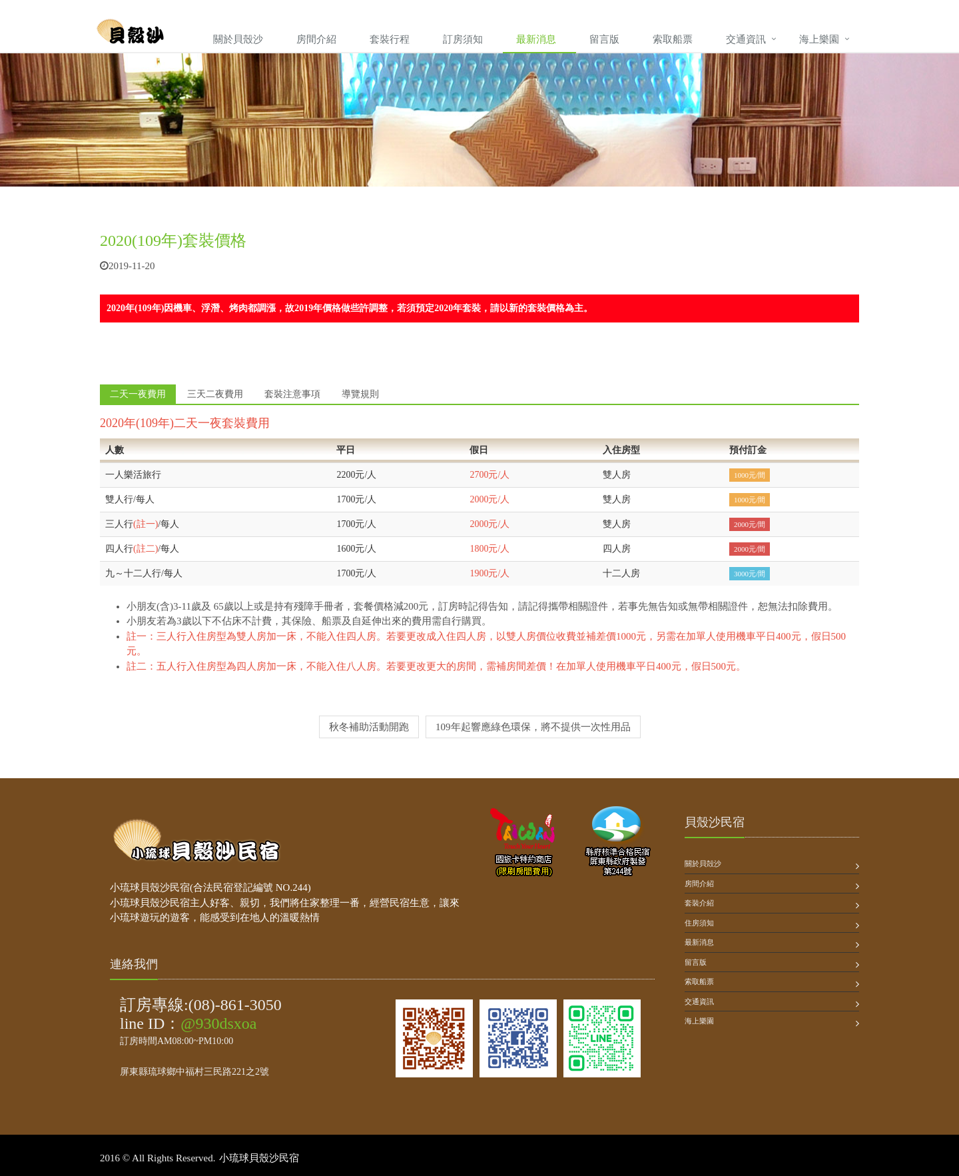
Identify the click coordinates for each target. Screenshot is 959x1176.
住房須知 (699, 923)
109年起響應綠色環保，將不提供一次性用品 (533, 727)
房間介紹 (316, 39)
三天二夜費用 (215, 394)
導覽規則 (360, 394)
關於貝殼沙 (238, 39)
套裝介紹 (699, 903)
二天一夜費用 (138, 394)
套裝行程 (390, 39)
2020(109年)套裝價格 (173, 240)
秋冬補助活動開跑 (369, 727)
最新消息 (536, 39)
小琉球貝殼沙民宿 (259, 1158)
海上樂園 (819, 39)
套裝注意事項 (292, 394)
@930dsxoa (218, 1023)
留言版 (604, 39)
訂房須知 (463, 39)
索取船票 (673, 39)
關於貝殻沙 (703, 864)
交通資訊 (746, 39)
